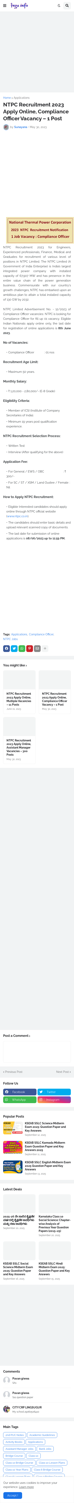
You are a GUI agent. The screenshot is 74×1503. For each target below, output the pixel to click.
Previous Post (13, 1071)
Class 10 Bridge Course (19, 1462)
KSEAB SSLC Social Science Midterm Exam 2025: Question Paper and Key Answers (18, 1269)
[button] (4, 5)
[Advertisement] (37, 52)
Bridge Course (14, 1455)
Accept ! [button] (12, 1495)
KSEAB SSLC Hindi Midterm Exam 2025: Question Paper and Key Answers (54, 1269)
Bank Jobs (45, 1448)
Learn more (26, 1487)
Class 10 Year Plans (17, 1469)
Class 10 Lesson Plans (52, 1462)
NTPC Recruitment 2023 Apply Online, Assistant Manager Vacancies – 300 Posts (19, 747)
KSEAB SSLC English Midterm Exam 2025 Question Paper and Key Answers (48, 1166)
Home (7, 97)
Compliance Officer (41, 634)
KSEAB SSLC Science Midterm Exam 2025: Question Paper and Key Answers (45, 1127)
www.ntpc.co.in (17, 516)
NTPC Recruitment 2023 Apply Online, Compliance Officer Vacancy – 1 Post (54, 699)
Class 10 (33, 1455)
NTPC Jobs (10, 639)
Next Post (62, 1071)
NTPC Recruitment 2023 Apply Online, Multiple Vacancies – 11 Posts (19, 699)
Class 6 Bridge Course (47, 1469)
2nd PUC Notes (15, 1435)
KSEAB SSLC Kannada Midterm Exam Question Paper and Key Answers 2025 (45, 1146)
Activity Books (14, 1441)
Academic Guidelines (42, 1435)
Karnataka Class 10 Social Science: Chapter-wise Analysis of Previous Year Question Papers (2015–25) (55, 1224)
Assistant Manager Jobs (19, 1448)
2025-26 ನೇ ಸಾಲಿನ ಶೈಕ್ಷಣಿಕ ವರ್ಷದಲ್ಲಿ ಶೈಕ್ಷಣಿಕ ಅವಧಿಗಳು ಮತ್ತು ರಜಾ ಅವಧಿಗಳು (18, 1220)
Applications (22, 97)
